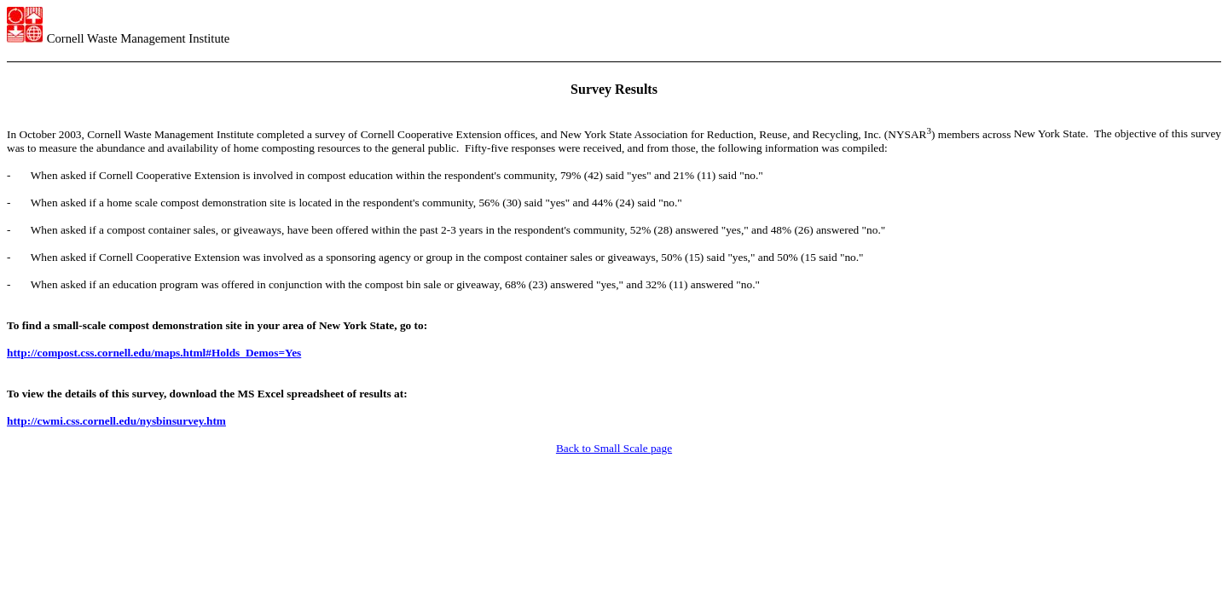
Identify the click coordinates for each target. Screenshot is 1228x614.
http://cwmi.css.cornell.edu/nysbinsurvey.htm (116, 420)
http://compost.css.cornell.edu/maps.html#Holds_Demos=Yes (154, 352)
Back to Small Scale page (614, 448)
